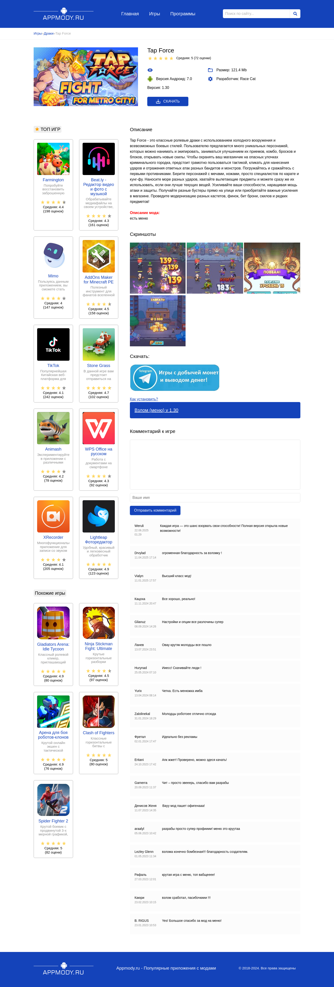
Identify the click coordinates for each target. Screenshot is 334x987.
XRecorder (53, 537)
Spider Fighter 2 (53, 821)
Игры (154, 13)
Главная (130, 13)
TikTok (53, 366)
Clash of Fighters (98, 733)
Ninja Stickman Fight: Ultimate (98, 646)
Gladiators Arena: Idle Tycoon (53, 646)
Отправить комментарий (155, 510)
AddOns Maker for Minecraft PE (99, 279)
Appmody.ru (64, 13)
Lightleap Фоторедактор (98, 539)
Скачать (167, 101)
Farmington (53, 180)
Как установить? (144, 399)
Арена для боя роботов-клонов (53, 735)
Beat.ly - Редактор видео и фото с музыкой (98, 187)
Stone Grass (98, 366)
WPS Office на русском (98, 451)
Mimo (53, 276)
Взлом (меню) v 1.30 (156, 410)
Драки (49, 33)
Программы (182, 13)
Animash (53, 449)
